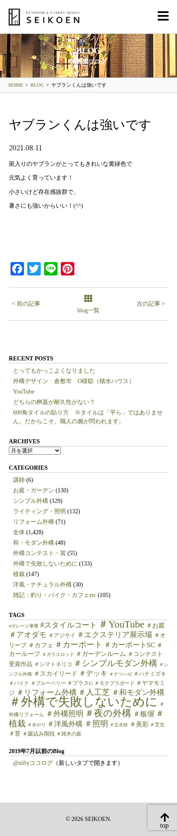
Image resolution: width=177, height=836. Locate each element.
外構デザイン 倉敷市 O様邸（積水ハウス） (74, 381)
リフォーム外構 (33, 522)
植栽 (19, 574)
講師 (19, 480)
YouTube (23, 391)
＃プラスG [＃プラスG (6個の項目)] (80, 683)
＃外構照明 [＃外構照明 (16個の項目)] (64, 714)
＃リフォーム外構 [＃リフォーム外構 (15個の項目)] (46, 692)
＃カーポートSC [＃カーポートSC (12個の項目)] (129, 645)
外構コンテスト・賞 (39, 553)
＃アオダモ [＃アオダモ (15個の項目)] (28, 634)
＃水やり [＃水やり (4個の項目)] (36, 725)
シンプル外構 (30, 501)
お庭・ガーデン (33, 490)
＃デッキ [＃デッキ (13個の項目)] (93, 673)
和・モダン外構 (33, 543)
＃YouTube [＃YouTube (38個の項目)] (121, 624)
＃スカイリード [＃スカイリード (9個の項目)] (56, 673)
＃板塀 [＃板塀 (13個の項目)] (143, 714)
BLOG (37, 85)
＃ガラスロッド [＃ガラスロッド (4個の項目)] (58, 654)
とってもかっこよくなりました (54, 371)
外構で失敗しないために (45, 564)
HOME (15, 85)
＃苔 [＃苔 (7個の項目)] (15, 734)
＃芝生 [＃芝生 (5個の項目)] (157, 725)
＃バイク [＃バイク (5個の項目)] (19, 683)
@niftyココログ (33, 763)
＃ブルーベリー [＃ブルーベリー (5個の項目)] (48, 683)
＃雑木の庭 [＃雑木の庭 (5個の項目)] (68, 734)
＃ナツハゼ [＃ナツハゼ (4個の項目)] (120, 674)
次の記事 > (151, 304)
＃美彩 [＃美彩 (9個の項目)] (139, 724)
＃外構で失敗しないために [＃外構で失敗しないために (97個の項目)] (83, 701)
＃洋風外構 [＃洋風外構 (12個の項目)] (65, 724)
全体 (19, 532)
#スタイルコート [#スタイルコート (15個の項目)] (68, 625)
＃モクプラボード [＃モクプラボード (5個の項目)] (114, 683)
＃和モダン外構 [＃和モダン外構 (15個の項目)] (138, 692)
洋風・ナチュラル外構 (42, 584)
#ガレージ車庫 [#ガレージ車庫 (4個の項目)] (24, 626)
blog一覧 (89, 305)
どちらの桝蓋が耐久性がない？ (54, 402)
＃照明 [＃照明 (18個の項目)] (96, 723)
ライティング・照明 (39, 511)
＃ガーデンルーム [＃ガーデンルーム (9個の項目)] (100, 654)
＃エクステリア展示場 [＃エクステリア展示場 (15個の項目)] (114, 634)
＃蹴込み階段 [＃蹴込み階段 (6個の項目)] (38, 734)
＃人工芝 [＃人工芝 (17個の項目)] (94, 692)
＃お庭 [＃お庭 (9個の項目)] (155, 625)
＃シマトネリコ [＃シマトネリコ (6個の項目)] (53, 664)
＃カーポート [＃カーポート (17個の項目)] (78, 644)
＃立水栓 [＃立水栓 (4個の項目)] (118, 725)
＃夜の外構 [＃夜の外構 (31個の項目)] (108, 713)
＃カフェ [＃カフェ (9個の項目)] (40, 645)
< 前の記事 (26, 304)
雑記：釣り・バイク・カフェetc (54, 595)
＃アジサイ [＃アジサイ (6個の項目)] (61, 635)
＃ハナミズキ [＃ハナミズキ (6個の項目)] (149, 674)
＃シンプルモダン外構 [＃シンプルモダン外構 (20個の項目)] (115, 663)
